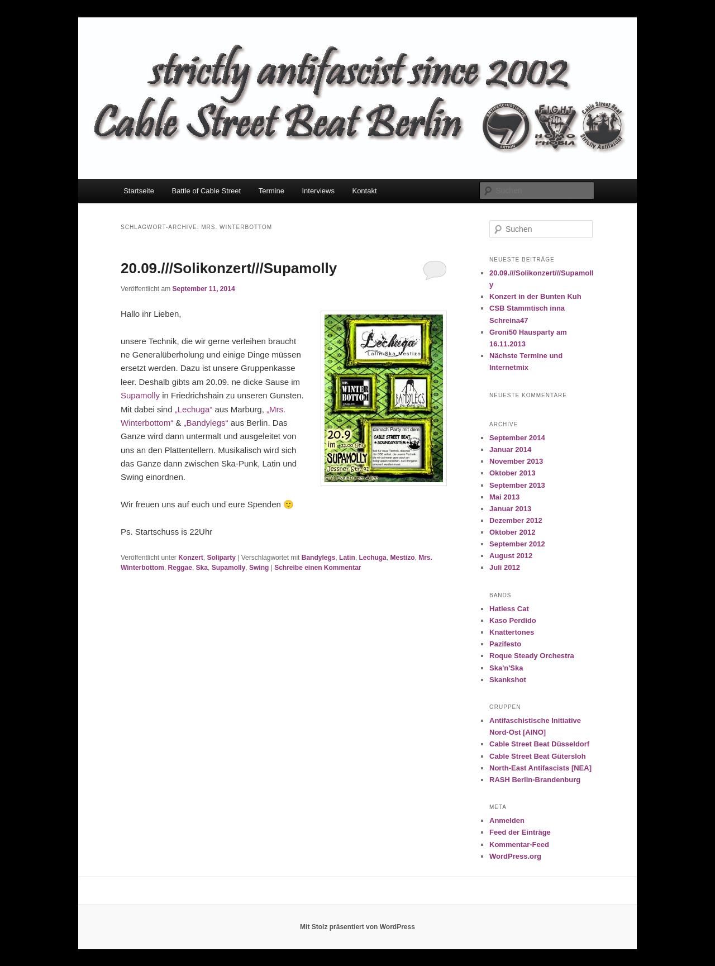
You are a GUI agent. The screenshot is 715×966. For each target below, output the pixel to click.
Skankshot (507, 679)
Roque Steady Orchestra (531, 655)
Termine (271, 191)
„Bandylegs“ (206, 422)
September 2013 (517, 485)
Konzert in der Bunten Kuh (535, 296)
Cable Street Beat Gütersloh (537, 756)
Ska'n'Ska (506, 668)
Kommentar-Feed (519, 844)
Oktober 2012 (512, 532)
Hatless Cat (509, 609)
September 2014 (517, 438)
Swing (259, 568)
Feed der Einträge (520, 832)
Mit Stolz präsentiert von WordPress (357, 927)
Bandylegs (319, 557)
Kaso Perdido (512, 620)
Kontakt (364, 191)
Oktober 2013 (512, 473)
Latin (347, 557)
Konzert (190, 557)
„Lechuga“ (194, 409)
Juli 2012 (504, 567)
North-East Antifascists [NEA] (540, 768)
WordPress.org (515, 856)
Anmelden (507, 820)
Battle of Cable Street (206, 191)
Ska (202, 568)
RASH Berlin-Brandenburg (534, 779)
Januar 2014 (510, 449)
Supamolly (140, 395)
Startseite (138, 191)
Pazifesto (505, 644)
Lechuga (372, 557)
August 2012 (510, 555)
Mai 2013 (504, 497)
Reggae (180, 568)
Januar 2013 (510, 509)
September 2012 (517, 544)
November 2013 (516, 461)
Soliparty (221, 557)
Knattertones (511, 632)
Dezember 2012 (515, 520)
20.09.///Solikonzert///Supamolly (229, 268)
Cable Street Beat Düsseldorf (539, 744)
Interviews (318, 191)
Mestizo (402, 557)
